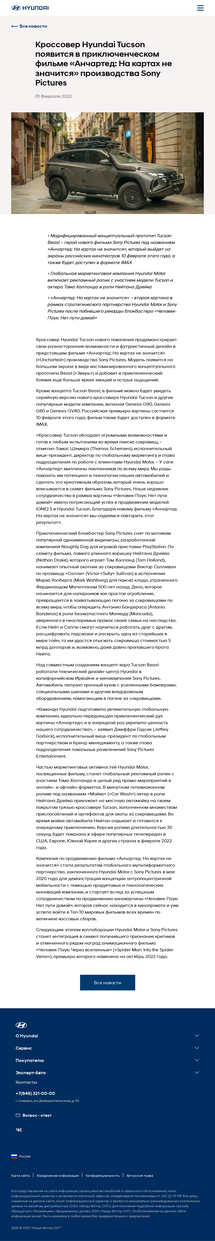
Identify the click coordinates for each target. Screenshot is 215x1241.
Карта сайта (20, 1175)
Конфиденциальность (103, 1175)
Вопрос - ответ (34, 1115)
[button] (21, 1025)
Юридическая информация (58, 1175)
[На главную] (30, 8)
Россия (20, 1156)
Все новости (29, 26)
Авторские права (140, 1175)
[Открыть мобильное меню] (200, 8)
